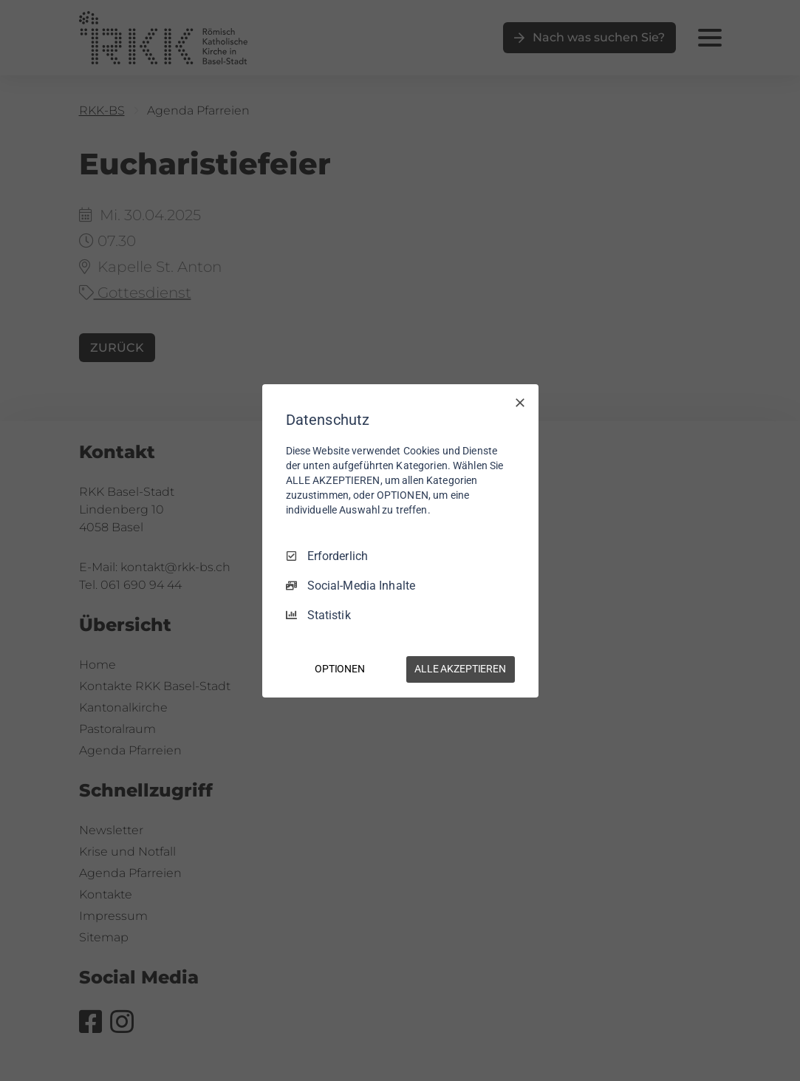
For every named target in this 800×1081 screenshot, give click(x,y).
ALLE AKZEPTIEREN (460, 669)
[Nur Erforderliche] (520, 401)
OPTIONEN (340, 669)
